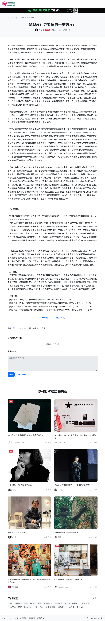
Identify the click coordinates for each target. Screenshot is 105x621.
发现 (16, 17)
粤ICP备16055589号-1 (95, 618)
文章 (22, 17)
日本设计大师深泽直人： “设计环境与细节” (72, 485)
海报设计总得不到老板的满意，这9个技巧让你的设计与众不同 (29, 580)
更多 (95, 598)
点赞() (60, 317)
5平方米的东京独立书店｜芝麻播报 (68, 579)
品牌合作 (40, 618)
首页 (9, 17)
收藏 (45, 317)
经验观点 (30, 17)
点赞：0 (66, 30)
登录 (11, 374)
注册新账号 (21, 374)
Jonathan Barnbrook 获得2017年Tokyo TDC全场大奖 (75, 436)
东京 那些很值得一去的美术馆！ (67, 532)
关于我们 (23, 618)
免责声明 (32, 618)
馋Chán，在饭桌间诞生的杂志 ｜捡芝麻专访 (26, 435)
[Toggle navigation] (101, 4)
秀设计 (15, 328)
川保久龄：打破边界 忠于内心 (20, 485)
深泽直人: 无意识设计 (16, 532)
